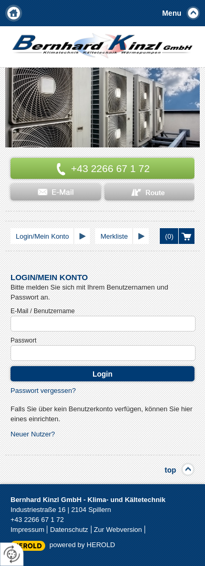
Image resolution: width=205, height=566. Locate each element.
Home (13, 13)
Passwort (23, 340)
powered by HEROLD (82, 545)
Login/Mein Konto (42, 236)
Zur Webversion (118, 529)
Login (102, 374)
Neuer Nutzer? (33, 434)
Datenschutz (69, 529)
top (170, 470)
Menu (171, 13)
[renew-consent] (12, 554)
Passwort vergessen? (43, 390)
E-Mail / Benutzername (43, 311)
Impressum (27, 529)
